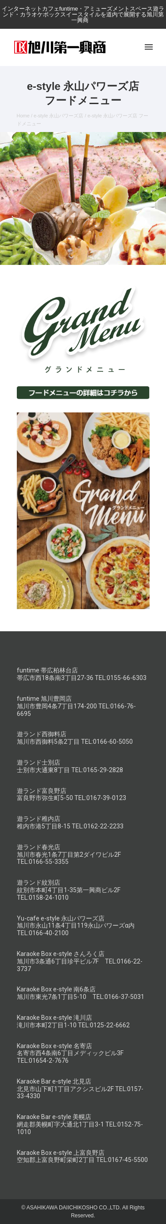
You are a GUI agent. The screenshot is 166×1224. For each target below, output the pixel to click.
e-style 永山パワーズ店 (58, 115)
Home (23, 115)
